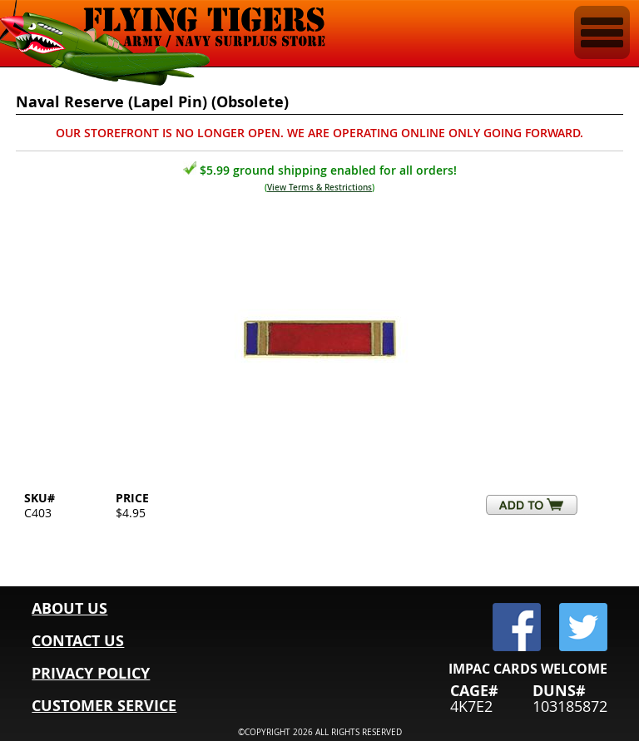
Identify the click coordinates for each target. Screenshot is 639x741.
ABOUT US (69, 608)
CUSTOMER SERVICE (104, 705)
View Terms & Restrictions (319, 187)
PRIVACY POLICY (91, 673)
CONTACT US (78, 640)
